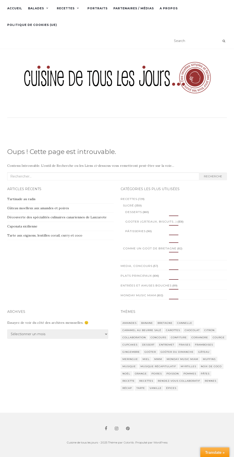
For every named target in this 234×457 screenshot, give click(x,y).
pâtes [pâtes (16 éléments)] (205, 373)
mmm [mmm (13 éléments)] (158, 359)
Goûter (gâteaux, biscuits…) (151, 221)
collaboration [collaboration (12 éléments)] (134, 337)
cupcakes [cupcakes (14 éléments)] (129, 344)
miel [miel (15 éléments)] (146, 359)
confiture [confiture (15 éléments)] (179, 337)
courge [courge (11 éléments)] (219, 337)
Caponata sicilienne (22, 226)
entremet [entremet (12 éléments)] (166, 344)
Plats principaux (136, 275)
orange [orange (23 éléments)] (141, 373)
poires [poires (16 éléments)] (156, 373)
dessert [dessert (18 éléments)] (148, 344)
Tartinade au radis (21, 199)
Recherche (213, 176)
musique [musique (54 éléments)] (129, 366)
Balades (36, 8)
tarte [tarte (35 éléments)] (141, 388)
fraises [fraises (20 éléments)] (184, 344)
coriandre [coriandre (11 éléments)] (199, 337)
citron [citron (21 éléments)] (209, 330)
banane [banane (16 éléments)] (147, 322)
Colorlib (128, 442)
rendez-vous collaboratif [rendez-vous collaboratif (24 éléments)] (179, 380)
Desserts (133, 212)
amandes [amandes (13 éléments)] (129, 322)
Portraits (97, 8)
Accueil (14, 8)
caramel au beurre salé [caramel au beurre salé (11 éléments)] (141, 330)
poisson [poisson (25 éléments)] (172, 373)
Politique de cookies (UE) (32, 25)
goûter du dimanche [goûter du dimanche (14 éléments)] (177, 351)
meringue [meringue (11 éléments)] (130, 359)
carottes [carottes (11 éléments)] (173, 330)
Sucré (128, 205)
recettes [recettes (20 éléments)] (146, 380)
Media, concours (136, 266)
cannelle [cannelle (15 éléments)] (184, 322)
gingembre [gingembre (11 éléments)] (131, 351)
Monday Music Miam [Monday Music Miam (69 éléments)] (182, 359)
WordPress (160, 442)
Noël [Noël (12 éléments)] (126, 373)
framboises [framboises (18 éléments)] (204, 344)
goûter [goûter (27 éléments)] (150, 351)
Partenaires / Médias (133, 8)
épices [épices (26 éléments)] (171, 388)
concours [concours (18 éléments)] (158, 337)
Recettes (66, 8)
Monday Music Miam (138, 295)
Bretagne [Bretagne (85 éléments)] (165, 322)
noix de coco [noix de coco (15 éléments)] (211, 366)
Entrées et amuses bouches (146, 285)
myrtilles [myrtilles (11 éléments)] (188, 366)
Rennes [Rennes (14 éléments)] (210, 380)
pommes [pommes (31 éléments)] (190, 373)
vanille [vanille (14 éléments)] (156, 388)
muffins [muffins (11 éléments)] (209, 359)
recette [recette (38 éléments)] (128, 380)
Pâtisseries (135, 231)
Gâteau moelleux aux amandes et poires (38, 208)
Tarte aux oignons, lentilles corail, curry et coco (44, 235)
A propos (169, 8)
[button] (117, 83)
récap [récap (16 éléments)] (127, 388)
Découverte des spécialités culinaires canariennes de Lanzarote (57, 217)
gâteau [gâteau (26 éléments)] (203, 351)
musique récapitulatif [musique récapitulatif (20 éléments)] (158, 366)
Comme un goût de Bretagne (149, 248)
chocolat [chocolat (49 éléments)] (192, 330)
